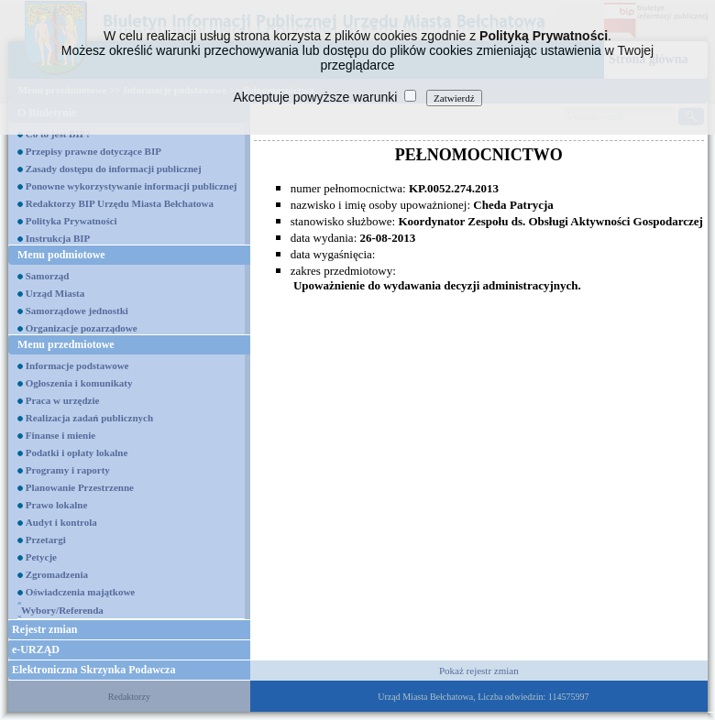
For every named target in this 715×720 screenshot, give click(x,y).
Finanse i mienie (60, 435)
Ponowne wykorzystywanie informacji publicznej (131, 185)
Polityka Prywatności (71, 220)
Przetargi (46, 539)
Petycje (41, 556)
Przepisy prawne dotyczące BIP (93, 151)
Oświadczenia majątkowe (80, 591)
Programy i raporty (68, 469)
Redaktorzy (129, 697)
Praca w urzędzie (63, 400)
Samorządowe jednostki (77, 310)
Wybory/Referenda (62, 610)
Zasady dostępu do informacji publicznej (114, 168)
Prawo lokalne (57, 504)
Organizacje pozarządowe (82, 327)
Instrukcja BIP (58, 238)
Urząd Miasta (55, 293)
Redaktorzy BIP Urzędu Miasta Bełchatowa (120, 203)
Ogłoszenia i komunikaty (79, 382)
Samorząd (48, 275)
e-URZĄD (36, 649)
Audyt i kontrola (61, 522)
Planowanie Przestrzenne (80, 487)
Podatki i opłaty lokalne (77, 452)
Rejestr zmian (44, 629)
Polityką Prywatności (543, 35)
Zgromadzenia (57, 574)
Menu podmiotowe (61, 254)
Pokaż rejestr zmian (479, 670)
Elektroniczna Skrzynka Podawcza (93, 669)
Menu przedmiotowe (66, 344)
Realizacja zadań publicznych (89, 417)
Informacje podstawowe (77, 365)
